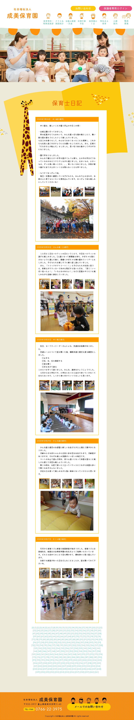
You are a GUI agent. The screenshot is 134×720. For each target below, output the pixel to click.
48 (61, 634)
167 (70, 654)
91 (85, 640)
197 (61, 660)
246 (89, 669)
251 (47, 672)
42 (38, 634)
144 (35, 651)
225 (54, 666)
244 (79, 669)
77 (33, 640)
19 (90, 628)
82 (51, 640)
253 (57, 672)
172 (91, 654)
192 (38, 660)
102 (59, 643)
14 (73, 628)
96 (35, 643)
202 (84, 660)
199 (70, 660)
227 (64, 666)
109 (91, 643)
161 (42, 654)
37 (88, 631)
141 (89, 648)
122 (74, 645)
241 (64, 669)
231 (83, 666)
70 (77, 637)
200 (75, 660)
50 (69, 634)
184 (73, 657)
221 (35, 666)
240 (60, 669)
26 (46, 631)
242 (69, 669)
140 (85, 648)
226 (59, 666)
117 (53, 645)
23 (34, 631)
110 (95, 643)
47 (57, 634)
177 (43, 657)
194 (47, 660)
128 (100, 645)
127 (96, 645)
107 (82, 643)
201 (79, 660)
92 (89, 640)
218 (89, 663)
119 (61, 645)
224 (49, 666)
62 (46, 637)
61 (42, 637)
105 (73, 643)
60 (39, 637)
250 (42, 672)
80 (44, 640)
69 (73, 637)
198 (65, 660)
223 (44, 666)
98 (42, 643)
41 (34, 634)
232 (88, 666)
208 (45, 663)
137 (71, 648)
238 (49, 669)
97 (39, 643)
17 (83, 628)
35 (80, 631)
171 (87, 654)
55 (88, 634)
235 (35, 669)
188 (91, 657)
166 (65, 654)
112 (33, 645)
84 (59, 640)
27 (50, 631)
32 (68, 631)
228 (69, 666)
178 (47, 657)
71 (81, 637)
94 (97, 640)
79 (40, 640)
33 (72, 631)
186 (82, 657)
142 (93, 648)
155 (85, 651)
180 (56, 657)
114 (41, 645)
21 (97, 628)
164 (56, 654)
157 (94, 651)
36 (84, 631)
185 (77, 657)
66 (62, 637)
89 (78, 640)
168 (74, 654)
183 (68, 657)
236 (40, 669)
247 (94, 669)
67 (66, 637)
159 (33, 654)
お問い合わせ (83, 8)
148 (53, 651)
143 (98, 648)
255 (67, 672)
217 (85, 663)
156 (89, 651)
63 (50, 637)
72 (84, 637)
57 (96, 634)
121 (70, 645)
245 (84, 669)
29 (57, 631)
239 (55, 669)
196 (56, 660)
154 (80, 651)
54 (84, 634)
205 (99, 660)
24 (38, 631)
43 (41, 634)
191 (34, 660)
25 (42, 631)
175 (34, 657)
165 (60, 654)
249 (37, 672)
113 (37, 645)
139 (80, 648)
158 (98, 651)
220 (98, 663)
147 (49, 651)
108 (86, 643)
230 (79, 666)
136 (67, 648)
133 (53, 648)
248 (99, 669)
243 (74, 669)
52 (76, 634)
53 (80, 634)
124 (83, 645)
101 (55, 643)
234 (98, 666)
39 (95, 631)
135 (62, 648)
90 (81, 640)
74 (92, 637)
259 (87, 672)
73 (88, 637)
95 (100, 640)
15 (76, 628)
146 (44, 651)
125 (87, 645)
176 (38, 657)
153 (75, 651)
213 (67, 663)
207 (40, 663)
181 (60, 657)
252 (52, 672)
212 (63, 663)
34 (76, 631)
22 (101, 628)
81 (48, 640)
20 (94, 628)
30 (61, 631)
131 (44, 648)
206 (35, 663)
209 (50, 663)
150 (62, 651)
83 (55, 640)
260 (92, 672)
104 (68, 643)
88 (74, 640)
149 (58, 651)
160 (38, 654)
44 (45, 634)
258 (82, 672)
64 (54, 637)
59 (35, 637)
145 (39, 651)
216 (80, 663)
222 (40, 666)
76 (99, 637)
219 (94, 663)
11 (63, 628)
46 (53, 634)
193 (42, 660)
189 (95, 657)
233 (93, 666)
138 (76, 648)
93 (93, 640)
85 (63, 640)
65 (58, 637)
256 (72, 672)
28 (53, 631)
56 (92, 634)
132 (48, 648)
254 (62, 672)
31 (65, 631)
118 (57, 645)
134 (57, 648)
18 (87, 628)
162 (47, 654)
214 (71, 663)
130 (40, 648)
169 (78, 654)
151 (67, 651)
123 (78, 645)
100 (50, 643)
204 (94, 660)
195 (52, 660)
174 (100, 654)
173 (96, 654)
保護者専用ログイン (115, 8)
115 (45, 645)
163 (51, 654)
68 (69, 637)
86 (67, 640)
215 (76, 663)
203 (89, 660)
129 (35, 648)
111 (99, 643)
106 (77, 643)
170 (83, 654)
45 (49, 634)
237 (45, 669)
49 (65, 634)
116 (49, 645)
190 (99, 657)
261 (96, 672)
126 (92, 645)
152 (71, 651)
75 (95, 637)
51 (73, 634)
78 (37, 640)
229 (74, 666)
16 (80, 628)
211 (59, 663)
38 (92, 631)
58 (100, 634)
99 (46, 643)
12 (66, 628)
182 (64, 657)
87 (70, 640)
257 (77, 672)
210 (54, 663)
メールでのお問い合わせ (88, 706)
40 (99, 631)
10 (60, 628)
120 (65, 645)
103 (63, 643)
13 (70, 628)
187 (86, 657)
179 (51, 657)
